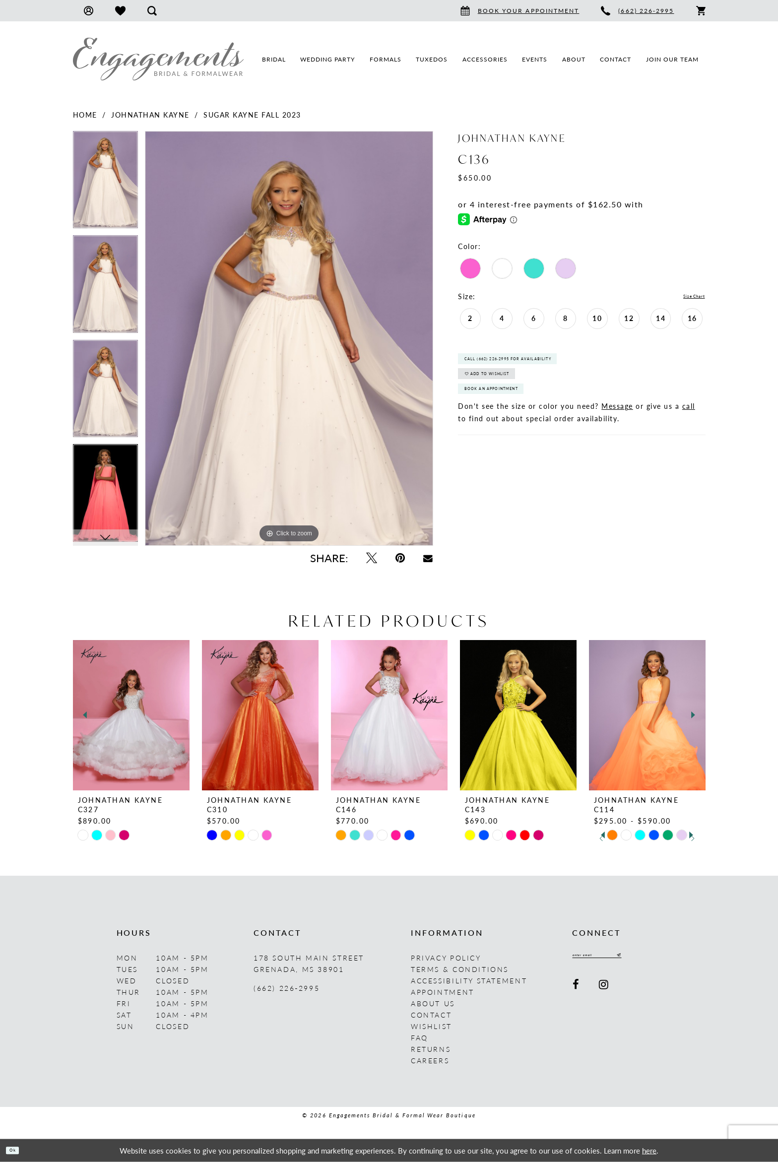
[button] (88, 10)
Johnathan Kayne (150, 115)
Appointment (442, 992)
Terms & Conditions (460, 969)
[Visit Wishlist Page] (120, 10)
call (688, 440)
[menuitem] (88, 10)
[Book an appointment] (520, 10)
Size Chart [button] (686, 297)
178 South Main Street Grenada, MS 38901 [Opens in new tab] (309, 963)
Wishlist (431, 1026)
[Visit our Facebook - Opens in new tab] (577, 989)
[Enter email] (616, 957)
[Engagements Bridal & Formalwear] (158, 59)
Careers (430, 1060)
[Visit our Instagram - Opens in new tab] (604, 989)
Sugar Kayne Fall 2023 (252, 115)
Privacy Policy (446, 958)
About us (433, 1003)
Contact (431, 1015)
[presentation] (131, 715)
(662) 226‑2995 (287, 988)
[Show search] (152, 10)
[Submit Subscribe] (654, 957)
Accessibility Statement (469, 980)
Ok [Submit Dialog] (18, 1150)
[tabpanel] (105, 183)
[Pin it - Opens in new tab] (399, 558)
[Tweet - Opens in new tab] (371, 558)
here (649, 1150)
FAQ (419, 1037)
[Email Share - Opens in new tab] (428, 558)
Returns (431, 1049)
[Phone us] (637, 10)
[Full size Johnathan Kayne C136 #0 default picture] (289, 338)
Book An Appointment (514, 418)
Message (617, 440)
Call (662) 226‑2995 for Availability (541, 367)
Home (85, 115)
